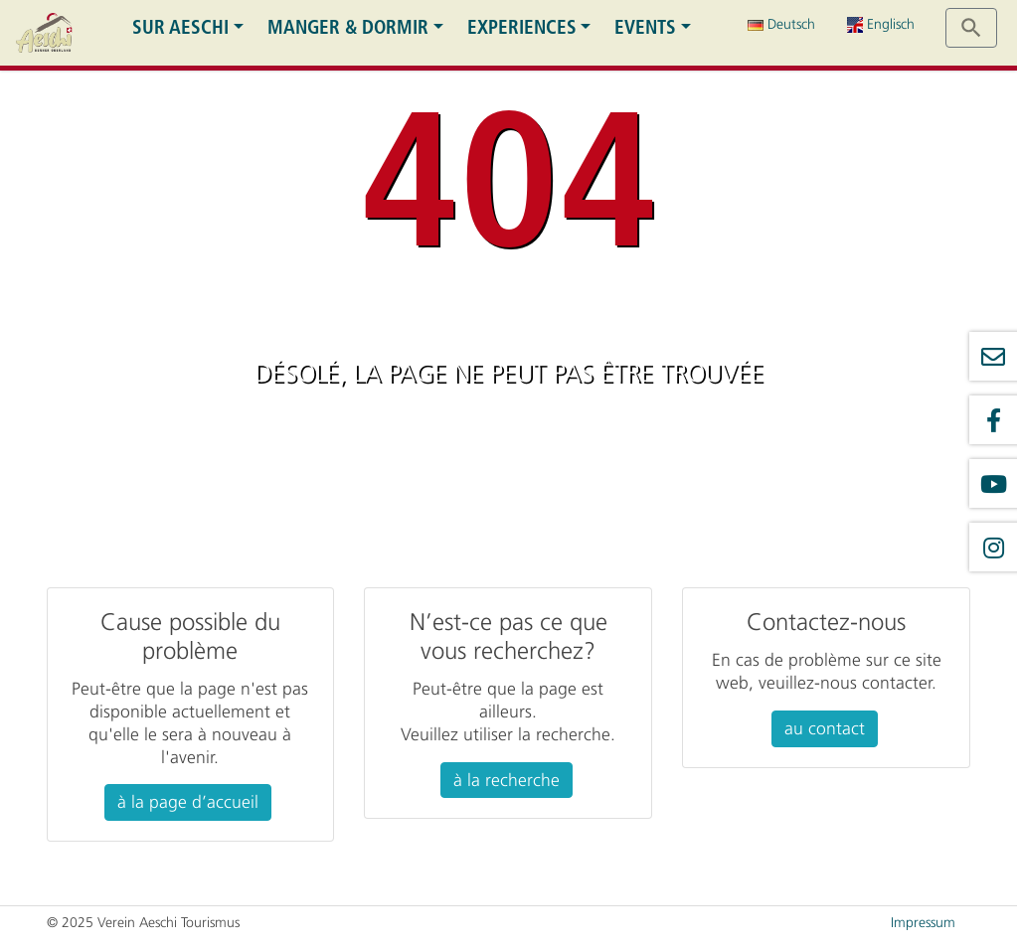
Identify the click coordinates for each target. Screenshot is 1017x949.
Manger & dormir (347, 27)
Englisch (881, 24)
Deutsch (781, 24)
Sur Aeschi (180, 27)
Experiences (522, 27)
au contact (824, 728)
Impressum (923, 922)
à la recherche (506, 780)
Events (645, 27)
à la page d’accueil (187, 802)
